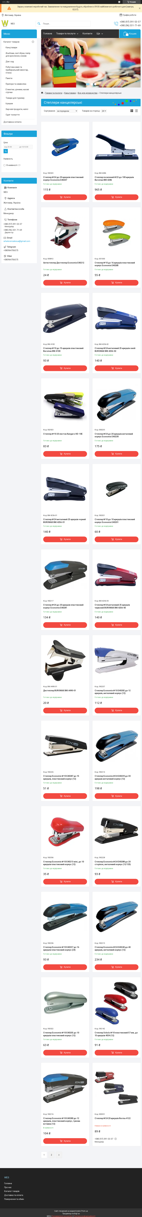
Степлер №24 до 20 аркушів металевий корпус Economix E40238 (114, 435)
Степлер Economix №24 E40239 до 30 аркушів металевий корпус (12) (113, 777)
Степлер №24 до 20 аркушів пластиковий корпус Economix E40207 (63, 178)
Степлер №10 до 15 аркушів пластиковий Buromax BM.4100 (63, 349)
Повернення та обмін (14, 1199)
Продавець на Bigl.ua (71, 1214)
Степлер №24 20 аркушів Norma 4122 (113, 1118)
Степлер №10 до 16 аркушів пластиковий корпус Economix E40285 (115, 264)
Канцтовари (70, 93)
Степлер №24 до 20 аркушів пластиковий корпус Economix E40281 (63, 606)
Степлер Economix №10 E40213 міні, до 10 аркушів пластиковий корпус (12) (63, 863)
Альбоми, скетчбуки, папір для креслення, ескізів (18, 54)
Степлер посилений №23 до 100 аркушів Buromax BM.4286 (114, 178)
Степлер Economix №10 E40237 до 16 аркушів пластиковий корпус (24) (61, 948)
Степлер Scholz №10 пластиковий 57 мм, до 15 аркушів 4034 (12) (116, 1034)
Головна (47, 33)
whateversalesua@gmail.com (17, 241)
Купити (67, 197)
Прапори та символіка (16, 84)
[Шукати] (39, 24)
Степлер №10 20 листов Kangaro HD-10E (62, 434)
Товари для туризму (15, 98)
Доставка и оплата (12, 122)
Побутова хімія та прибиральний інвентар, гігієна (17, 70)
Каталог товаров (11, 42)
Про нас (7, 1187)
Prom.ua (84, 1211)
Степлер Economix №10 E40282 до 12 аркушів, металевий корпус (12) (113, 691)
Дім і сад (10, 61)
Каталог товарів (11, 1191)
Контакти (87, 33)
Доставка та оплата (13, 1195)
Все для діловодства (87, 93)
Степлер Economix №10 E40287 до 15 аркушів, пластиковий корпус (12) (61, 777)
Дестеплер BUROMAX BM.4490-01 (59, 690)
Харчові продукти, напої (17, 109)
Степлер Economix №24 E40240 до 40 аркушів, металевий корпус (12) (113, 948)
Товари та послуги (65, 33)
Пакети (9, 78)
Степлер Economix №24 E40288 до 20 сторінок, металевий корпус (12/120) (113, 863)
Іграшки (9, 103)
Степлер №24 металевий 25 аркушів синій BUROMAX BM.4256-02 (115, 349)
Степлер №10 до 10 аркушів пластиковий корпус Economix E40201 (115, 520)
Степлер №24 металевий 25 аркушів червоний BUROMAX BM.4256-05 (112, 606)
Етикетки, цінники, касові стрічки (17, 90)
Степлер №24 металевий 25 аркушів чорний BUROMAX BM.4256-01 (64, 520)
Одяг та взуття (13, 115)
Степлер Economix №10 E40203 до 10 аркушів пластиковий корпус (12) (61, 1034)
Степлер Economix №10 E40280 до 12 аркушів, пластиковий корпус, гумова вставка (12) (61, 1121)
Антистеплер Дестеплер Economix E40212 (63, 263)
